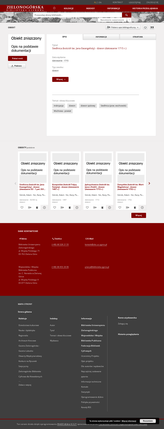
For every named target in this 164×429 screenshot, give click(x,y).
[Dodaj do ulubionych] (145, 27)
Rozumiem (148, 421)
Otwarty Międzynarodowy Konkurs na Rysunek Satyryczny (30, 361)
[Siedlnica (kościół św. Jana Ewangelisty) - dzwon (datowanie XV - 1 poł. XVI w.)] (33, 168)
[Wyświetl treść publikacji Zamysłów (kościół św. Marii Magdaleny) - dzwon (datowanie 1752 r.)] (134, 207)
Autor (52, 325)
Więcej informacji (129, 421)
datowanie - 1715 (60, 60)
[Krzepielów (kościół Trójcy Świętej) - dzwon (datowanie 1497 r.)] (65, 168)
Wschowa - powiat (62, 111)
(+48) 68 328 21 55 (60, 244)
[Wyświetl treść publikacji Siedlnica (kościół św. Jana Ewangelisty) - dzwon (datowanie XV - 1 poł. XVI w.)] (37, 207)
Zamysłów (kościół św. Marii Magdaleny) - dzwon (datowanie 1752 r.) (130, 186)
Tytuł (52, 330)
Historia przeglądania (145, 8)
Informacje (113, 8)
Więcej (138, 215)
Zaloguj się (152, 2)
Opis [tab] (64, 37)
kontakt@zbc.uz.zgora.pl (96, 244)
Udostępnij (135, 2)
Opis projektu (87, 361)
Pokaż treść (17, 58)
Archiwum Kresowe (27, 340)
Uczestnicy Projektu (90, 356)
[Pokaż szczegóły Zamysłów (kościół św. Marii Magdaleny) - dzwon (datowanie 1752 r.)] (142, 207)
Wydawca (54, 340)
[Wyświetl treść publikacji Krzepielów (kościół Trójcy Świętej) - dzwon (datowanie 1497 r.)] (69, 207)
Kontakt (84, 386)
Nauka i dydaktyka (27, 330)
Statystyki (85, 392)
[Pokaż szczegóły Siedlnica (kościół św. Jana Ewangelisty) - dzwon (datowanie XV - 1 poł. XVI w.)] (44, 207)
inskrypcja (58, 105)
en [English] (100, 2)
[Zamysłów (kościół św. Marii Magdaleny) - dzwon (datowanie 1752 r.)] (131, 168)
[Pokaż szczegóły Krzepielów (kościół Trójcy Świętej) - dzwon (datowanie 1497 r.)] (76, 207)
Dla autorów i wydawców (92, 366)
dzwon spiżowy (88, 105)
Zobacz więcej (25, 384)
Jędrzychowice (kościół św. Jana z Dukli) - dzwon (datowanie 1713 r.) (97, 186)
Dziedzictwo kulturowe (29, 325)
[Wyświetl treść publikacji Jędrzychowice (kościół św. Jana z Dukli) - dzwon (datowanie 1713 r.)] (102, 207)
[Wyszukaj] (126, 14)
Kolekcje (69, 8)
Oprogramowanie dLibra (92, 397)
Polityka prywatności (90, 402)
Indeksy (90, 8)
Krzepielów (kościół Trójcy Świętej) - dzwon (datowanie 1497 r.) (65, 186)
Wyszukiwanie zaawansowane (112, 20)
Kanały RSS (86, 407)
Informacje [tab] (101, 37)
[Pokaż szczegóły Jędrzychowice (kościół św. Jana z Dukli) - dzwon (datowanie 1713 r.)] (109, 207)
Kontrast (118, 2)
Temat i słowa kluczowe (60, 335)
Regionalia (23, 335)
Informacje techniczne (91, 381)
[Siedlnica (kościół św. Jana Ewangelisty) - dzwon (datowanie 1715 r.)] (26, 44)
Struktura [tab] (138, 37)
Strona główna (25, 311)
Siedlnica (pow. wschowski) (113, 105)
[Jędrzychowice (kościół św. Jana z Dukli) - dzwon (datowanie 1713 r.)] (98, 168)
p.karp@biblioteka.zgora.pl (97, 267)
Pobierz (16, 66)
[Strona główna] (54, 8)
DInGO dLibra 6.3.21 (67, 424)
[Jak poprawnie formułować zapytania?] (129, 20)
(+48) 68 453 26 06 (60, 267)
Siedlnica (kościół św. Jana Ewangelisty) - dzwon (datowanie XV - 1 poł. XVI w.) (32, 186)
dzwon (55, 70)
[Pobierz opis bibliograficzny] (29, 207)
